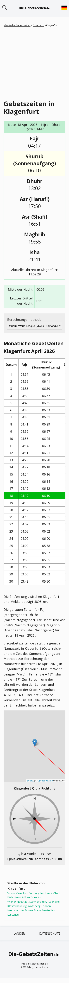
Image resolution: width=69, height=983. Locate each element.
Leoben (46, 906)
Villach (56, 893)
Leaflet (30, 780)
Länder (19, 933)
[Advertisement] (33, 62)
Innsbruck (46, 893)
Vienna (11, 893)
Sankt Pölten (22, 897)
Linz (25, 893)
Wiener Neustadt (17, 901)
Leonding (54, 901)
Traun (37, 910)
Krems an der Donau (20, 910)
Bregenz (42, 901)
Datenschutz (50, 933)
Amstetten (48, 910)
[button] (34, 742)
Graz (19, 893)
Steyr (32, 901)
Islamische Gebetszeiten (17, 25)
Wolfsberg (34, 906)
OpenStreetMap (45, 780)
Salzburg (34, 893)
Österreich (38, 25)
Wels (10, 897)
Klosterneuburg (17, 906)
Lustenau (13, 914)
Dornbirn (36, 897)
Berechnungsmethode (24, 319)
